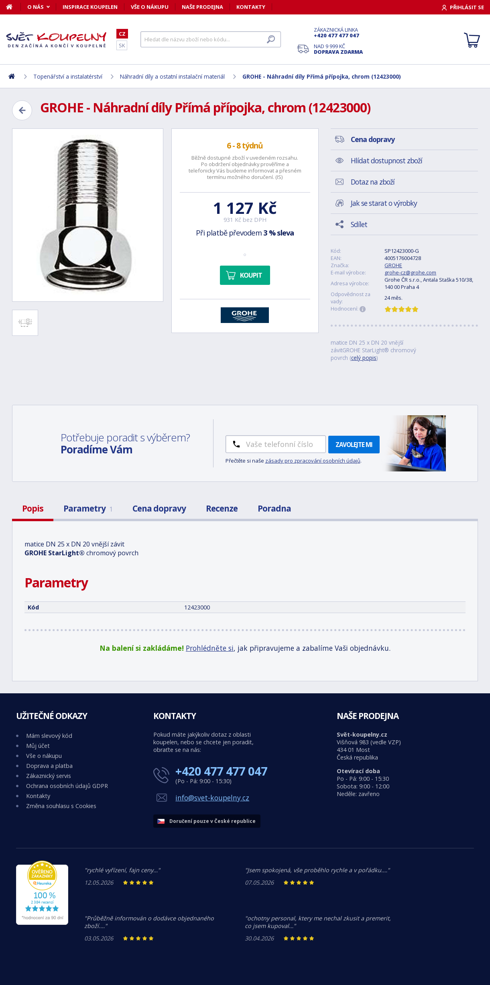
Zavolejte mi (353, 445)
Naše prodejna (202, 6)
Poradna (274, 508)
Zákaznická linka (338, 32)
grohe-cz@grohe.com (410, 272)
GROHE (393, 265)
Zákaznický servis (48, 776)
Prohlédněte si (210, 648)
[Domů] (13, 7)
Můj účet (38, 745)
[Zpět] (22, 110)
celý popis (363, 358)
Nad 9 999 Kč (338, 49)
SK (122, 45)
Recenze (222, 508)
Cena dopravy (159, 508)
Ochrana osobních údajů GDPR (67, 786)
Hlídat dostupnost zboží (386, 160)
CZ (122, 33)
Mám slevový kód (49, 735)
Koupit (251, 275)
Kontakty (250, 6)
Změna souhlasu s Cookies (61, 806)
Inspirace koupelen (90, 6)
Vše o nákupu (150, 6)
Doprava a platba (49, 766)
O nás (35, 6)
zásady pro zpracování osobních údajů (312, 460)
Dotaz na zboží (372, 182)
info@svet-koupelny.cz (212, 797)
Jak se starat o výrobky (384, 203)
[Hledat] (210, 39)
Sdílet (359, 224)
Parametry (87, 508)
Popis (32, 508)
